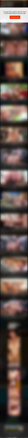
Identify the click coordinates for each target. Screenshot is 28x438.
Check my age (15, 17)
